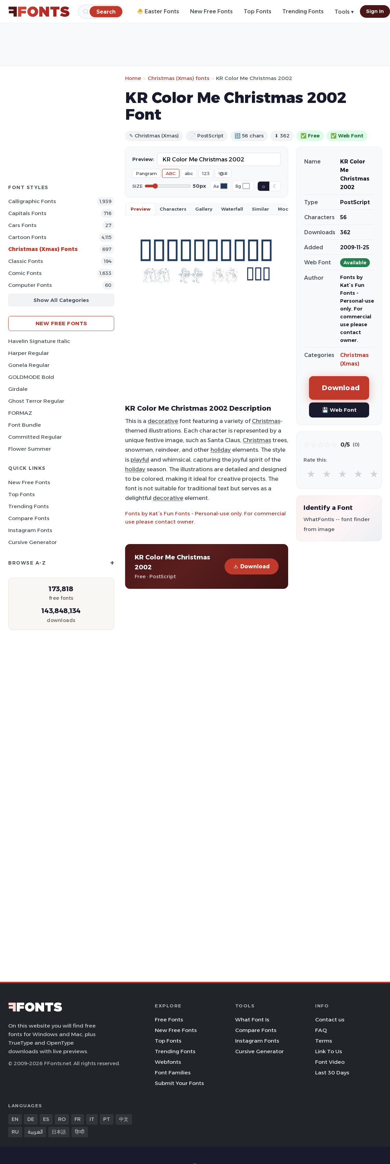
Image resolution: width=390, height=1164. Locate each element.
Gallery (203, 209)
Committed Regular (35, 437)
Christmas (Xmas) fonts (179, 78)
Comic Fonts (25, 273)
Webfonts (168, 1062)
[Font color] (224, 186)
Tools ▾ (344, 12)
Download (251, 566)
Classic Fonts (25, 261)
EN (15, 1119)
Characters (173, 209)
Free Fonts (169, 1019)
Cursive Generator (32, 542)
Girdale (18, 389)
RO (62, 1119)
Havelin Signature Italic (39, 341)
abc (189, 173)
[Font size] (168, 186)
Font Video (330, 1062)
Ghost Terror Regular (36, 401)
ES (46, 1119)
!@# (223, 173)
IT (92, 1119)
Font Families (173, 1072)
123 (206, 173)
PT (106, 1119)
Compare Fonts (29, 518)
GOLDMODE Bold (31, 377)
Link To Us (328, 1051)
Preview (140, 209)
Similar (260, 209)
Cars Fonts (22, 225)
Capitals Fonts (27, 213)
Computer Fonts (30, 285)
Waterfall (232, 209)
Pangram (146, 173)
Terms (323, 1040)
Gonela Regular (29, 365)
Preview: (143, 159)
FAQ (321, 1030)
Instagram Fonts (30, 530)
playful (140, 459)
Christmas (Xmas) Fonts (43, 249)
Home (133, 78)
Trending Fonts (303, 11)
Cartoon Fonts (27, 237)
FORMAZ (20, 413)
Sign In (375, 11)
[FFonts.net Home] (39, 11)
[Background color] (246, 186)
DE (30, 1119)
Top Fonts (257, 11)
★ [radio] (311, 474)
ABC (171, 173)
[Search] (106, 11)
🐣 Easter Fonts (158, 11)
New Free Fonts (211, 11)
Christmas (266, 421)
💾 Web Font (339, 410)
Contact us (330, 1019)
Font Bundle (24, 425)
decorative (163, 421)
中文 (124, 1119)
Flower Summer (29, 449)
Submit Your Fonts (179, 1083)
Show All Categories (61, 300)
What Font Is (252, 1019)
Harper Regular (28, 353)
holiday (221, 449)
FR (78, 1119)
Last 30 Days (332, 1072)
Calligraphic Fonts (32, 201)
